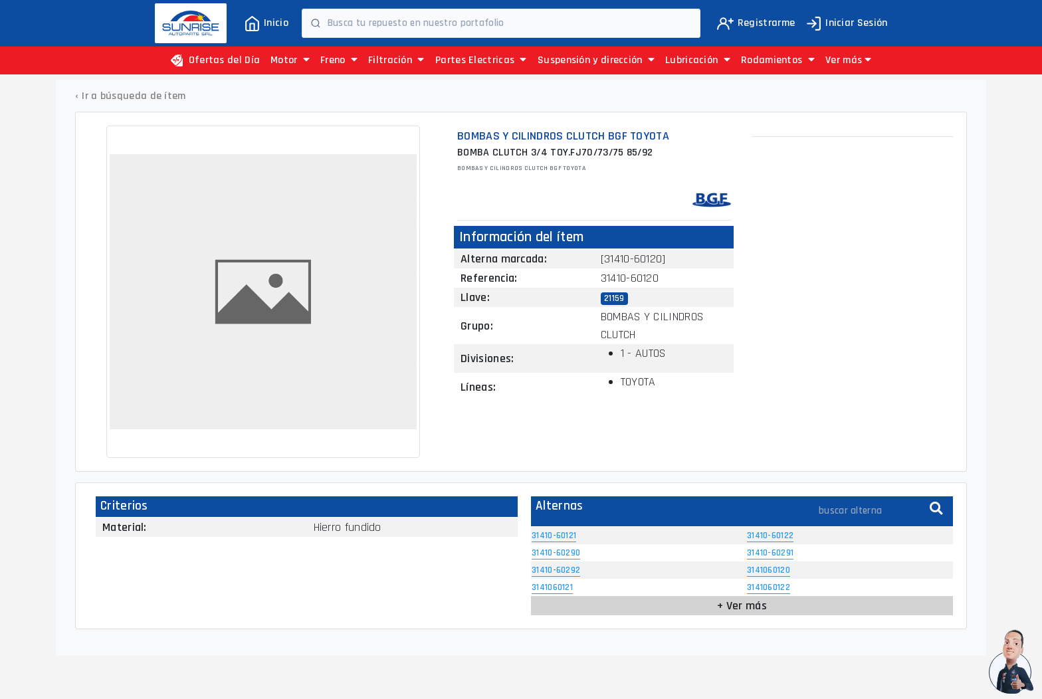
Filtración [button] (396, 60)
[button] (848, 60)
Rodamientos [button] (778, 60)
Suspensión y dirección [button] (596, 60)
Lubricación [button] (697, 60)
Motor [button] (290, 60)
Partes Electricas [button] (481, 60)
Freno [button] (339, 60)
